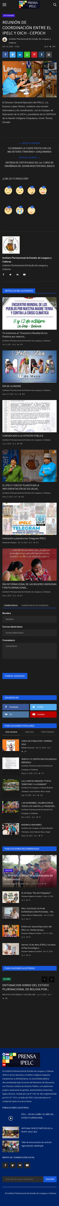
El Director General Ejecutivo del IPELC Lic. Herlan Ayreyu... (36, 928)
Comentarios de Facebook (34, 605)
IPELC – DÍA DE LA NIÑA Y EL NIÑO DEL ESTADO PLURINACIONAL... (37, 1116)
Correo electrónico (12, 627)
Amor (31, 199)
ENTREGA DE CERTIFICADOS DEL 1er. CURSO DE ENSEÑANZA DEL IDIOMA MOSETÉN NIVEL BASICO (30, 164)
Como (7, 199)
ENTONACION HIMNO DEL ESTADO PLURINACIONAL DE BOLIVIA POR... (25, 987)
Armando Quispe (9, 543)
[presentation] (22, 666)
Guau (31, 219)
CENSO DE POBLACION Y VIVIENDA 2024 (36, 743)
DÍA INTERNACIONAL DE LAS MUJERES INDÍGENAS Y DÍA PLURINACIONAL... (29, 586)
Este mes (29, 732)
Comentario (8, 640)
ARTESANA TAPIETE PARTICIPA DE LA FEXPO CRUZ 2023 (37, 1130)
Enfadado (8, 219)
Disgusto (19, 199)
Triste (19, 219)
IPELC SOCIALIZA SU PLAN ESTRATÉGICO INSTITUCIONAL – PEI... (38, 910)
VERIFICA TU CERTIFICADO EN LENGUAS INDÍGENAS (39, 761)
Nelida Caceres (27, 748)
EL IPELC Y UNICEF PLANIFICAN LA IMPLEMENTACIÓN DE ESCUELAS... (20, 487)
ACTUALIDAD (9, 15)
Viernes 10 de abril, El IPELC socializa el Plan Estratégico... (38, 946)
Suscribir (50, 1179)
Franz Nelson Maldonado (32, 915)
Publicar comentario (15, 676)
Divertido (42, 199)
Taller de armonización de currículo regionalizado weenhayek (36, 1144)
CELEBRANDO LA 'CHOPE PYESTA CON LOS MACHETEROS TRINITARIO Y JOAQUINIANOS (29, 150)
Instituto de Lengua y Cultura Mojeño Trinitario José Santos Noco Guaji (37, 790)
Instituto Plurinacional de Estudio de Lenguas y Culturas (26, 40)
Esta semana (11, 732)
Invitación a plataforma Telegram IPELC (24, 538)
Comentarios (11, 605)
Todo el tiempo (47, 732)
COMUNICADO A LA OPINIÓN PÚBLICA (22, 435)
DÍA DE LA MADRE (11, 386)
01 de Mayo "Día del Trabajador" (36, 892)
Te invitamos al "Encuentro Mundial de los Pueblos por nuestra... (25, 334)
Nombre (6, 613)
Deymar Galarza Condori (14, 884)
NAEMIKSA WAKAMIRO (31, 824)
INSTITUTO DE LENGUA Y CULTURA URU (19, 995)
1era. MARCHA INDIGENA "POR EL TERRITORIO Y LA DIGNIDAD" (36, 782)
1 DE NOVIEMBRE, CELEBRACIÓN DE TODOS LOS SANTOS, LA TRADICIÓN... (38, 804)
